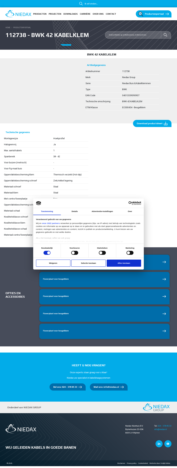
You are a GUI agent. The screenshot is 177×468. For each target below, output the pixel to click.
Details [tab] (75, 211)
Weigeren (53, 263)
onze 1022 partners (51, 223)
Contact (111, 14)
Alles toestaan (124, 263)
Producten (39, 14)
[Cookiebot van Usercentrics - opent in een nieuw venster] (130, 203)
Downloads (70, 14)
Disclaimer (121, 465)
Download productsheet (149, 123)
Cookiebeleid (143, 465)
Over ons (98, 14)
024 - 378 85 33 (164, 428)
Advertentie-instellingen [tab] (102, 211)
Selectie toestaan (88, 263)
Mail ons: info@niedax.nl (106, 388)
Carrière (85, 14)
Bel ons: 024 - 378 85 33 (65, 388)
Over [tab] (130, 211)
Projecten (55, 14)
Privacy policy (131, 465)
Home (8, 28)
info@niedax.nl (160, 431)
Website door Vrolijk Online (159, 465)
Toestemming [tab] (47, 211)
